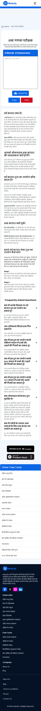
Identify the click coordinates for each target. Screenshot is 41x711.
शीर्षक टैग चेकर (7, 520)
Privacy (6, 694)
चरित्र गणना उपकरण (8, 514)
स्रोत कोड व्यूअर (7, 485)
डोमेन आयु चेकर (7, 473)
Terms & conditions (10, 689)
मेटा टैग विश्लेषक (7, 479)
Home (6, 26)
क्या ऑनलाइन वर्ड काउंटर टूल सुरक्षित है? (17, 397)
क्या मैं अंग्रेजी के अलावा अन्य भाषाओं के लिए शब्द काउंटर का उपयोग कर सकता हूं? (17, 426)
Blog (4, 671)
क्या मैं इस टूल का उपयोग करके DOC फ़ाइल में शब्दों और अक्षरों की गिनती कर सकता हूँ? (17, 361)
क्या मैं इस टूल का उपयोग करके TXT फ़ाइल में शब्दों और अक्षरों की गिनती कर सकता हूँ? (17, 380)
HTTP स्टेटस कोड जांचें (9, 556)
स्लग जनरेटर (6, 509)
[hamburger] (35, 3)
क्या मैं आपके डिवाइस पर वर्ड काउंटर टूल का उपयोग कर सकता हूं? (16, 308)
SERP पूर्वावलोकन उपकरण (10, 497)
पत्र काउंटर (5, 544)
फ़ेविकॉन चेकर (7, 526)
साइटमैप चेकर (6, 503)
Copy (14, 100)
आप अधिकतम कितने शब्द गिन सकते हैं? (17, 328)
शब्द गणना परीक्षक (9, 611)
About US (6, 667)
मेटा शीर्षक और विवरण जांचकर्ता (12, 538)
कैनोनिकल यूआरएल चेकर (11, 532)
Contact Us (7, 699)
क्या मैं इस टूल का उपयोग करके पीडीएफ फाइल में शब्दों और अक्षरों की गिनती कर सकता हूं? (17, 343)
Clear (26, 100)
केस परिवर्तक (6, 491)
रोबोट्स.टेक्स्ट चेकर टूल (10, 550)
